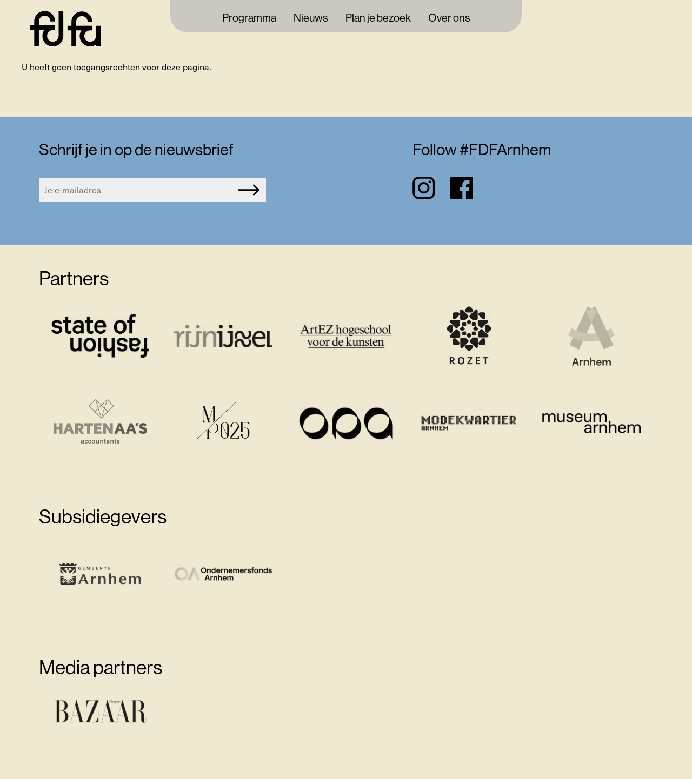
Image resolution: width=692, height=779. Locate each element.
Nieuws (311, 18)
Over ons (449, 18)
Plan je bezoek (378, 18)
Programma (249, 18)
